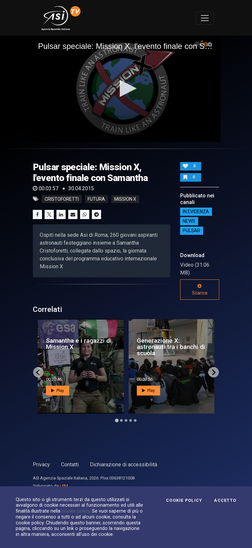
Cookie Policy (184, 500)
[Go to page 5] (135, 420)
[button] (126, 88)
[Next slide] (213, 372)
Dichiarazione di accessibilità (123, 464)
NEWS (189, 221)
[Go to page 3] (126, 420)
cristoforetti (62, 199)
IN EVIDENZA (196, 211)
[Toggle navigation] (205, 18)
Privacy (41, 464)
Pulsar (191, 230)
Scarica (199, 289)
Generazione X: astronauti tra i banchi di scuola (171, 347)
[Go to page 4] (130, 420)
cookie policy (76, 511)
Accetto (225, 500)
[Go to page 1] (116, 420)
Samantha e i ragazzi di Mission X (79, 344)
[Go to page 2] (121, 420)
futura (96, 199)
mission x (125, 199)
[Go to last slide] (38, 372)
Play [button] (57, 390)
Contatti (70, 464)
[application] (126, 89)
